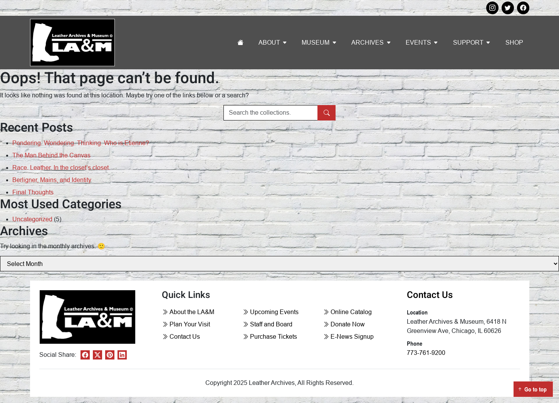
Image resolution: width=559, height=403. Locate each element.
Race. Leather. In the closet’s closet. (61, 167)
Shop (514, 42)
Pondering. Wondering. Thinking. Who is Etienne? (80, 143)
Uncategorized (32, 219)
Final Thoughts (33, 192)
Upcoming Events (270, 312)
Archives (367, 42)
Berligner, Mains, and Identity (51, 180)
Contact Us (181, 336)
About (269, 42)
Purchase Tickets (269, 336)
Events (418, 42)
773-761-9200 (426, 352)
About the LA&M (188, 312)
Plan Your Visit (186, 324)
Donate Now (344, 324)
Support (468, 42)
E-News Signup (348, 336)
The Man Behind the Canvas (51, 155)
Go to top (532, 389)
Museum (315, 42)
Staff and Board (267, 324)
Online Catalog (347, 312)
